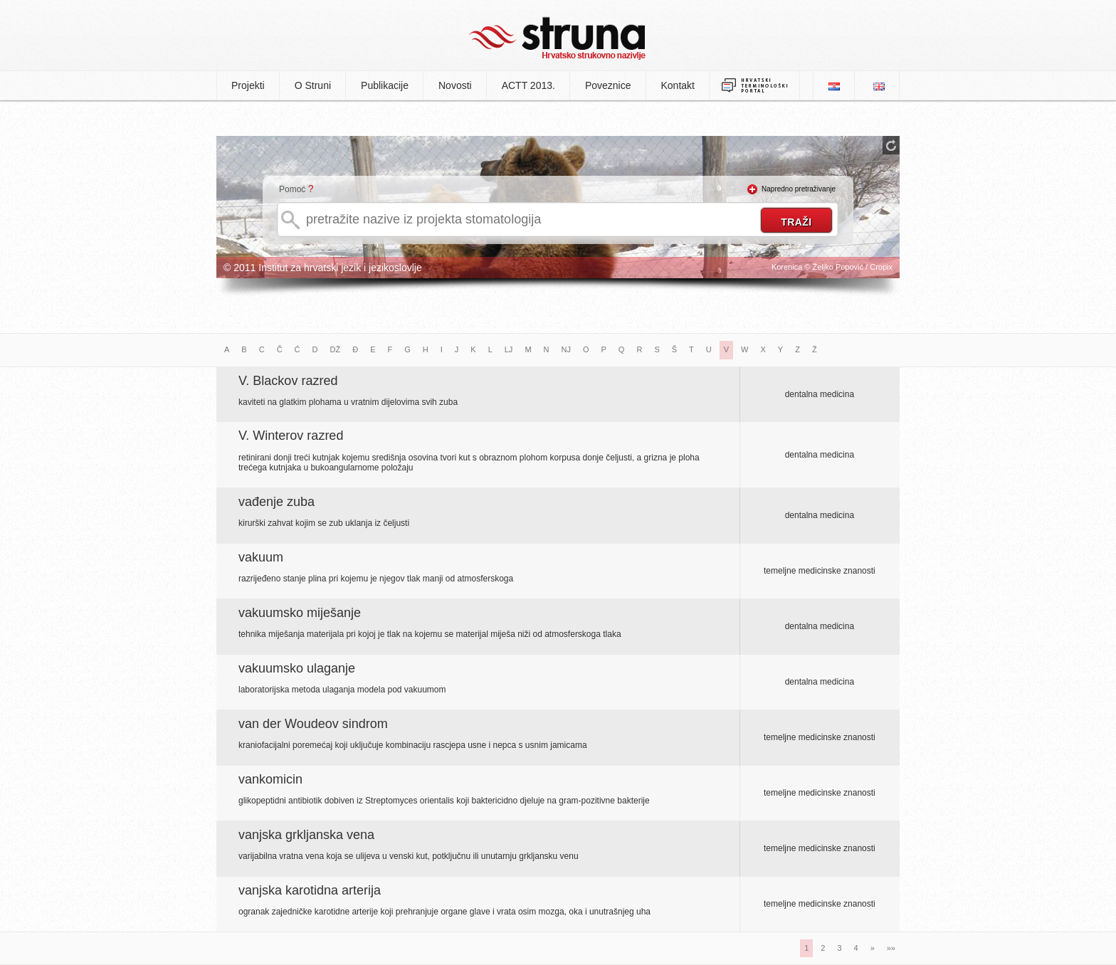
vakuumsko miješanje (299, 613)
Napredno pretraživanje (799, 189)
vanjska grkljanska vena (306, 835)
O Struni (313, 85)
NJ (566, 349)
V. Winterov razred (290, 435)
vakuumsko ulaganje (296, 668)
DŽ (335, 349)
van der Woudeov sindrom (313, 724)
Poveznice (608, 85)
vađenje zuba (276, 502)
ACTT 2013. (528, 85)
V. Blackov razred (287, 381)
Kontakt (678, 85)
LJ (509, 349)
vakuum (260, 557)
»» (891, 948)
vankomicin (270, 779)
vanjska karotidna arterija (309, 890)
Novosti (455, 85)
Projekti (248, 85)
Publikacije (385, 85)
